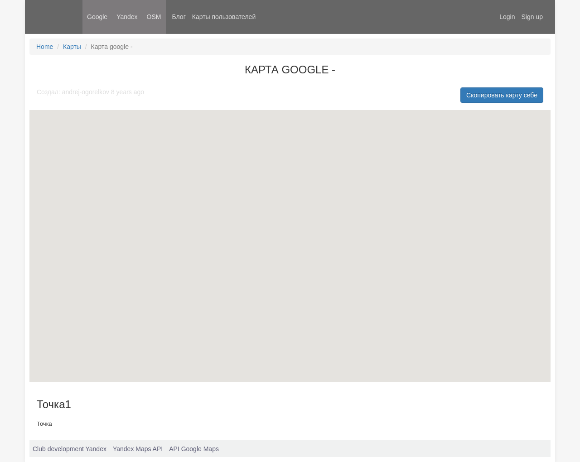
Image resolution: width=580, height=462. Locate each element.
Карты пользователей (224, 16)
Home (44, 46)
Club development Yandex (69, 448)
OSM (154, 16)
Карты (72, 46)
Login (507, 16)
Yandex (126, 16)
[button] (214, 260)
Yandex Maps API (138, 448)
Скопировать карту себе (501, 95)
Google (97, 16)
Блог (179, 16)
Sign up (532, 16)
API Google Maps (194, 448)
